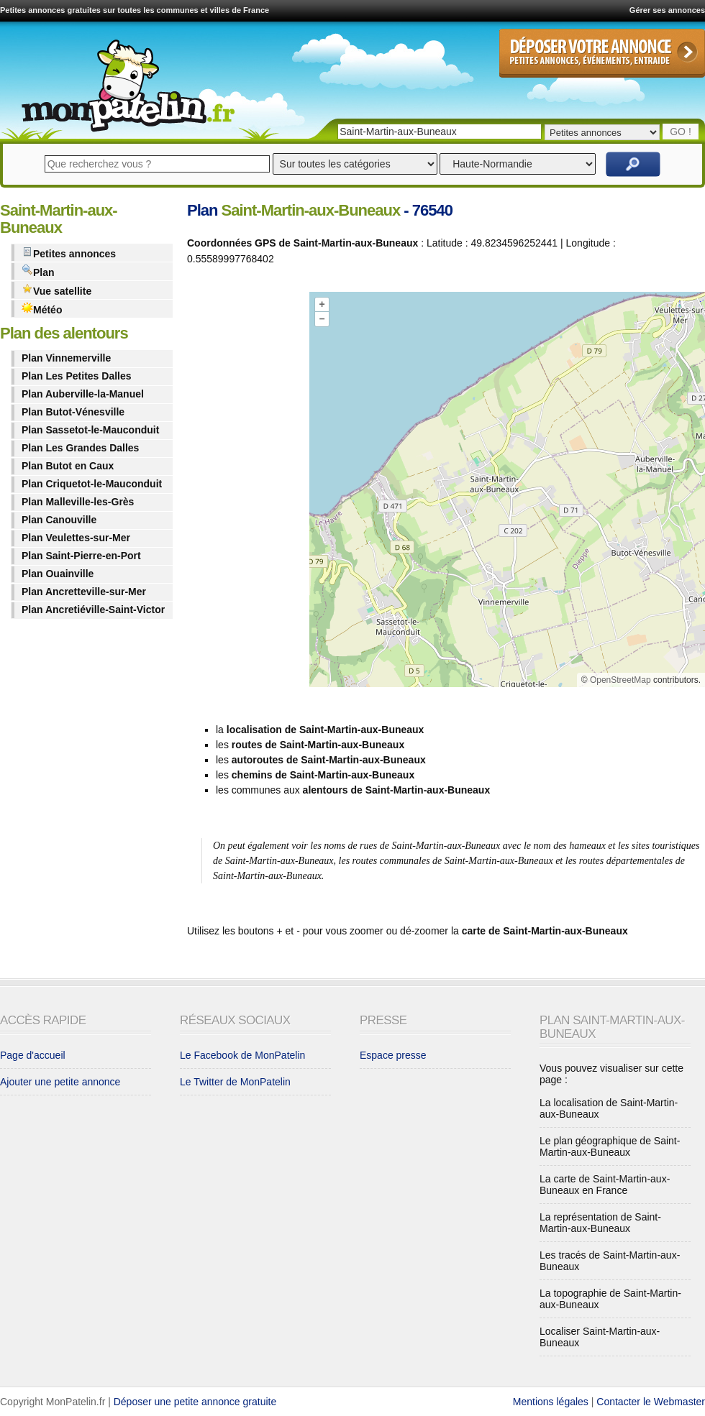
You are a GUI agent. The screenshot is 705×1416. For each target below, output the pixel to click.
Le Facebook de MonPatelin (242, 1055)
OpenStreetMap (620, 680)
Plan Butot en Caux (68, 466)
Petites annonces (69, 252)
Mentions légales (550, 1401)
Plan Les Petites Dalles (77, 376)
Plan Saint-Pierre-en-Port (81, 555)
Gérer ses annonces (667, 10)
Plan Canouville (59, 519)
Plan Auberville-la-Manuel (83, 394)
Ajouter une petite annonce (60, 1082)
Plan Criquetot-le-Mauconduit (92, 483)
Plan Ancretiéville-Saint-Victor (93, 609)
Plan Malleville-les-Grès (78, 501)
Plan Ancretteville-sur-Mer (84, 591)
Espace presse (393, 1055)
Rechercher (633, 164)
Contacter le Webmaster (650, 1401)
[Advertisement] (244, 492)
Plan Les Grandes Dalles (80, 448)
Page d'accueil (32, 1055)
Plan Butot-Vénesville (73, 412)
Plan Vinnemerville (66, 358)
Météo (42, 309)
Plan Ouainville (58, 573)
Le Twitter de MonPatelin (235, 1082)
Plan (38, 271)
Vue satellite (56, 290)
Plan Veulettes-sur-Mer (76, 537)
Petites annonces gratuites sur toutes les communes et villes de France (134, 10)
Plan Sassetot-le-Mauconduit (90, 430)
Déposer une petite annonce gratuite (195, 1401)
